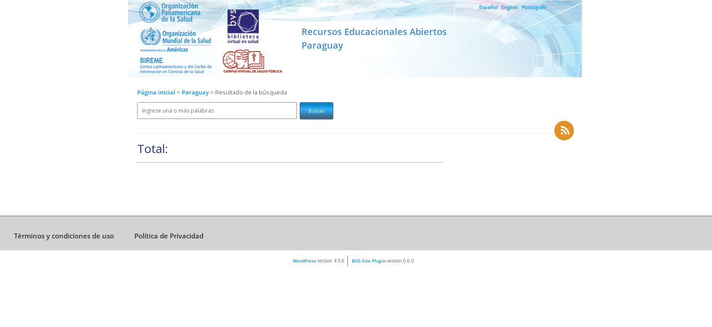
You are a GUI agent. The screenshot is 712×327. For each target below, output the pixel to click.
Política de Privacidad (168, 235)
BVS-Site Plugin (369, 261)
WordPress (304, 261)
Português (534, 7)
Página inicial (156, 92)
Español (488, 7)
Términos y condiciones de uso (64, 235)
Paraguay (196, 92)
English (509, 7)
